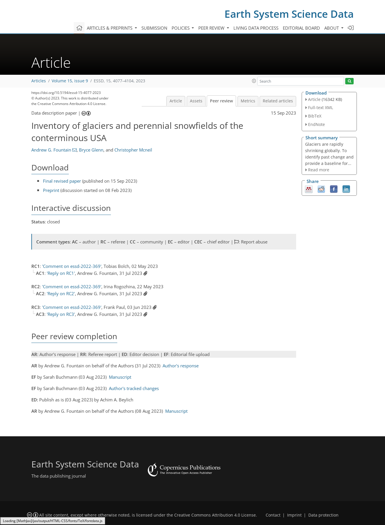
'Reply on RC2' (61, 293)
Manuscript (120, 377)
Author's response (181, 366)
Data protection (323, 515)
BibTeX (314, 116)
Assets (196, 101)
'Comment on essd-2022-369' (71, 266)
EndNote (316, 124)
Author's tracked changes (134, 388)
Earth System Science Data (289, 14)
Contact (273, 515)
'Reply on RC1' (61, 273)
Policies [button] (181, 28)
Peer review (221, 101)
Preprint (51, 190)
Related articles (278, 101)
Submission (154, 28)
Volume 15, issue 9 (70, 80)
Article (176, 101)
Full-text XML (320, 107)
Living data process (255, 28)
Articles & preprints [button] (110, 28)
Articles (38, 80)
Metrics (248, 101)
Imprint (294, 515)
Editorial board (301, 28)
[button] (254, 80)
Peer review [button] (212, 28)
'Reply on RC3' (61, 314)
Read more (318, 169)
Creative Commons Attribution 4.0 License (215, 515)
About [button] (332, 28)
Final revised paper (62, 181)
